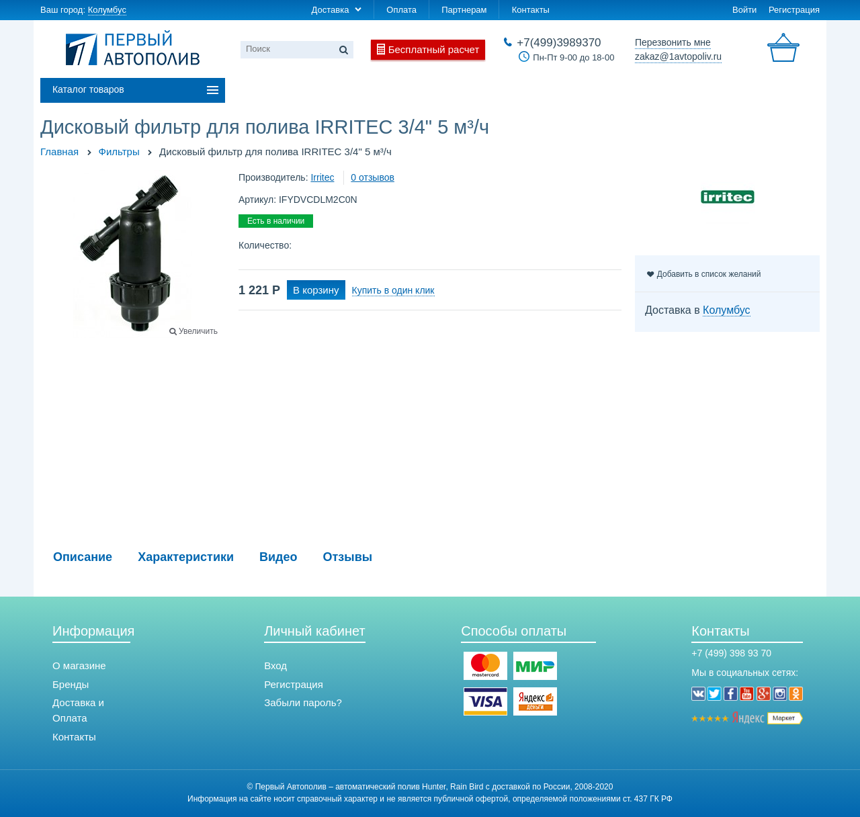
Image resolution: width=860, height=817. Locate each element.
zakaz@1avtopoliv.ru (678, 56)
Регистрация (794, 10)
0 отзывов (372, 177)
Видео (278, 557)
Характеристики (186, 557)
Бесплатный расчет (434, 49)
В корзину (316, 290)
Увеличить (198, 331)
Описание (82, 557)
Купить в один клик (393, 290)
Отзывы (348, 557)
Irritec (322, 177)
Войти (744, 10)
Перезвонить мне (673, 42)
